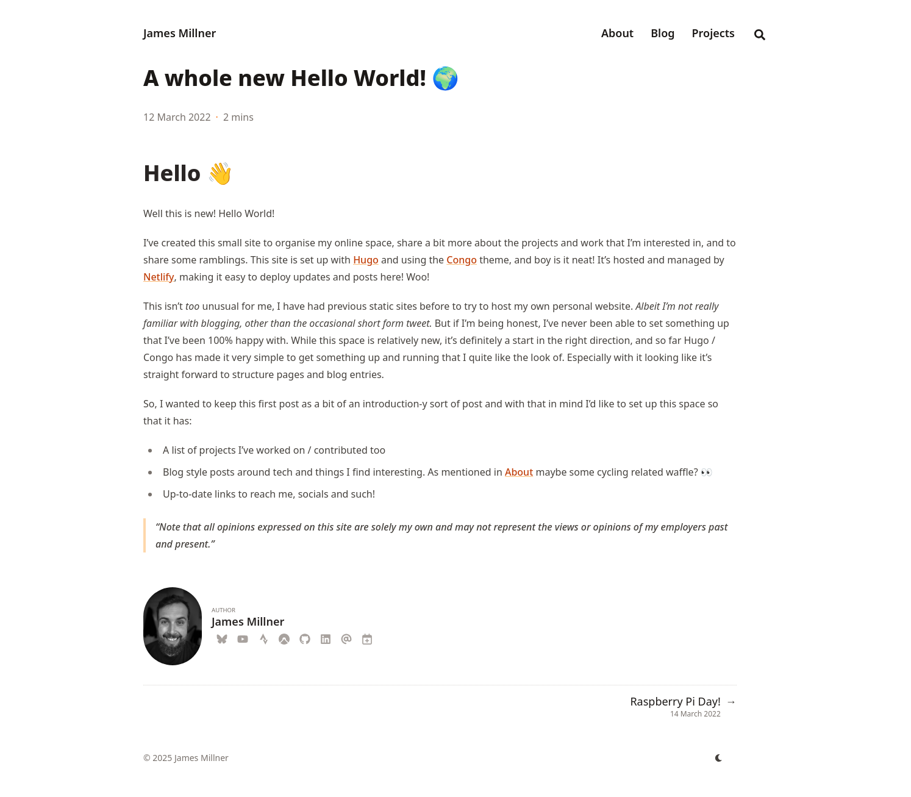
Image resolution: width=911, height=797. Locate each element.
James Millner (179, 33)
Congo (461, 259)
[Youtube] (242, 637)
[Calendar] (367, 637)
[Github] (305, 637)
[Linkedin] (325, 637)
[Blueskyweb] (222, 637)
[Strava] (263, 637)
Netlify (158, 277)
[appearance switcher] (719, 758)
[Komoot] (284, 637)
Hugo (366, 259)
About (519, 472)
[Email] (346, 637)
